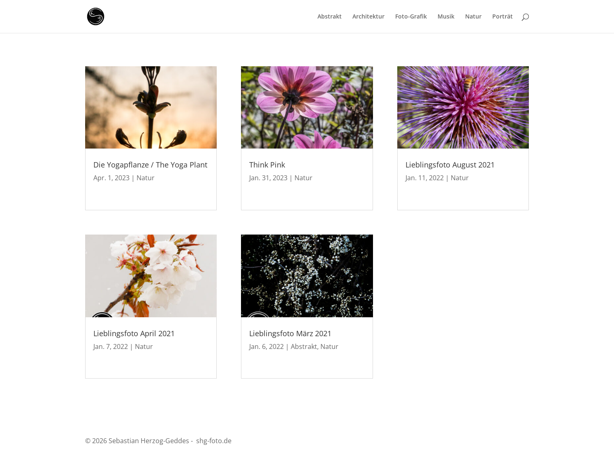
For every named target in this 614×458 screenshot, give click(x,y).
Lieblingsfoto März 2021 (290, 333)
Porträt (502, 17)
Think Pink (267, 165)
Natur (473, 17)
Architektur (368, 17)
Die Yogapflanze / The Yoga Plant (150, 165)
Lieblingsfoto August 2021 (450, 165)
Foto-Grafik (411, 17)
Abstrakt (329, 17)
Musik (446, 17)
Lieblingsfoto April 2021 (134, 333)
